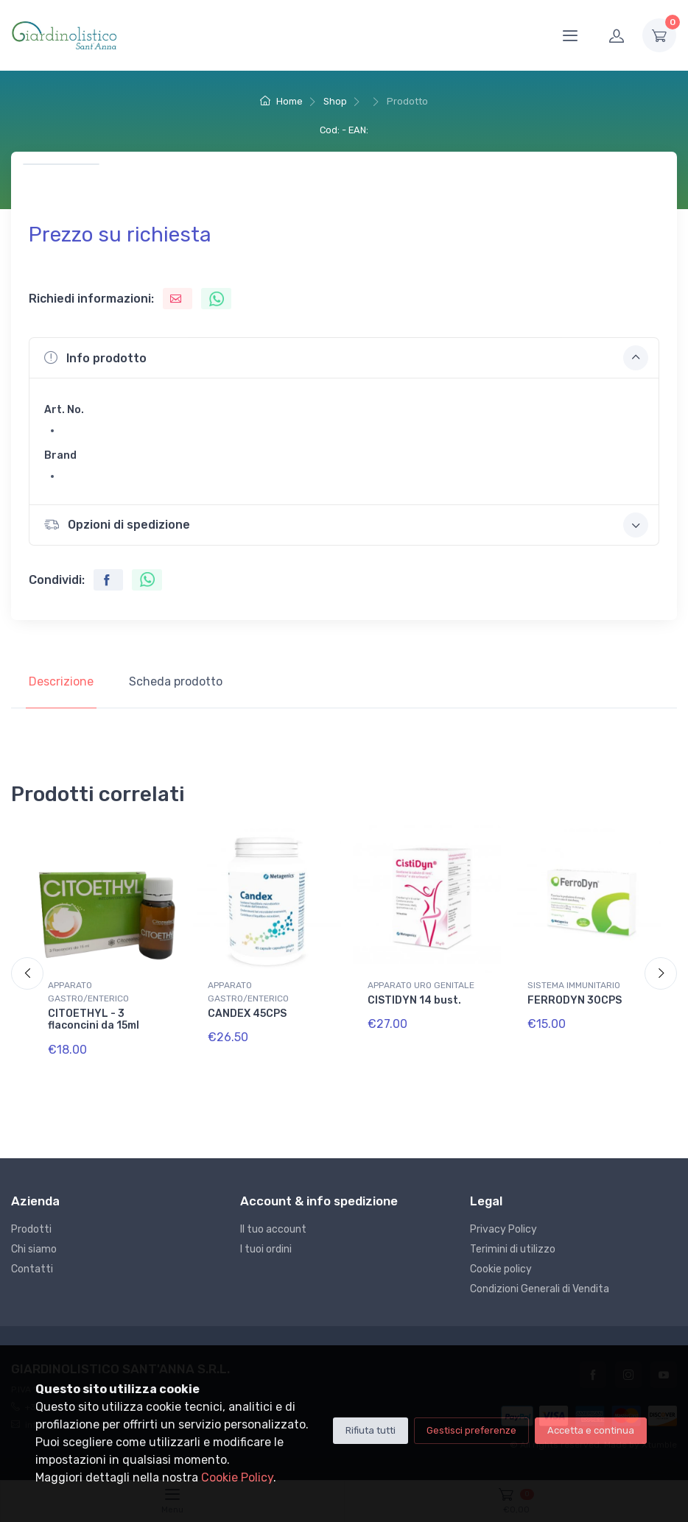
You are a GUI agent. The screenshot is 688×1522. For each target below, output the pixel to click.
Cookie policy (501, 1269)
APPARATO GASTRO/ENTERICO (88, 992)
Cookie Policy (237, 1477)
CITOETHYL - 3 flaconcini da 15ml (93, 1019)
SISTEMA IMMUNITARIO (573, 985)
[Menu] (570, 35)
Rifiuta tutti (370, 1430)
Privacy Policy (503, 1229)
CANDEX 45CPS (247, 1013)
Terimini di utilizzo (512, 1249)
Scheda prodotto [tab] (175, 681)
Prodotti (31, 1229)
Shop (335, 101)
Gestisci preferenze (471, 1430)
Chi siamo (34, 1249)
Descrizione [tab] (61, 681)
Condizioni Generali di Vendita (539, 1289)
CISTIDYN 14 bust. (414, 1000)
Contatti (32, 1269)
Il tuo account (273, 1229)
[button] (344, 358)
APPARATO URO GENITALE (421, 985)
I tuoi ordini (266, 1249)
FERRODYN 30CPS (574, 1000)
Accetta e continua (590, 1430)
